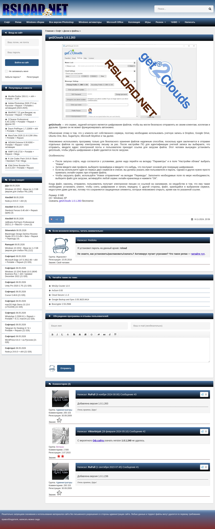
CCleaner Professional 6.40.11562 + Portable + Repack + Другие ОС (20, 121)
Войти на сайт (22, 62)
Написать (190, 22)
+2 (57, 219)
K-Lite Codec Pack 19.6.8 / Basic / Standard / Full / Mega (21, 159)
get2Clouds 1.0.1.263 (70, 200)
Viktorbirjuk (94, 431)
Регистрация (33, 77)
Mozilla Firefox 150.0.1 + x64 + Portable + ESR (20, 97)
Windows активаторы (90, 22)
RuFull (91, 394)
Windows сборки (35, 22)
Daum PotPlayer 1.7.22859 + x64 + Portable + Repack (21, 129)
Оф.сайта (98, 440)
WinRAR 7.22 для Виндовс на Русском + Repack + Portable (20, 113)
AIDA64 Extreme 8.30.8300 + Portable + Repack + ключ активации (19, 144)
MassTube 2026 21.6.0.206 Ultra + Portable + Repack (21, 136)
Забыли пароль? (13, 77)
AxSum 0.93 (57, 290)
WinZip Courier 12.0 (61, 286)
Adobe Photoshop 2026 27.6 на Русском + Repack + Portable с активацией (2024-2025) (20, 105)
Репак (18, 22)
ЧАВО (174, 22)
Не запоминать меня (18, 71)
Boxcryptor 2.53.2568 (61, 304)
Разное (159, 22)
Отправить (65, 368)
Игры (148, 22)
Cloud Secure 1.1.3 (60, 295)
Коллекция (134, 22)
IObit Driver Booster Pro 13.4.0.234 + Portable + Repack (19, 166)
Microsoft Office (115, 22)
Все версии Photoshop (61, 22)
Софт (7, 22)
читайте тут (198, 253)
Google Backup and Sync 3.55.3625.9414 (70, 299)
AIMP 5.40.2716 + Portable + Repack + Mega (19, 153)
